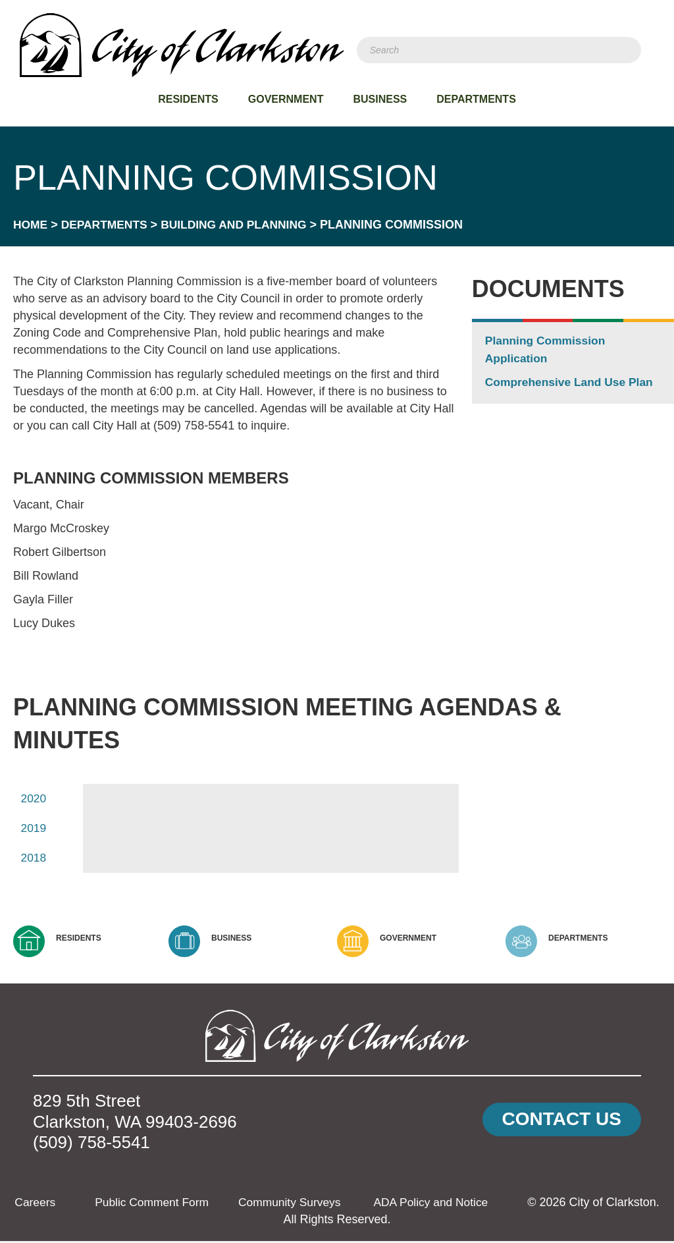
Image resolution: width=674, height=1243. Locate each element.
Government (286, 99)
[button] (561, 1121)
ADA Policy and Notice (463, 1204)
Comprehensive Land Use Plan (572, 382)
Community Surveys (319, 1204)
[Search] (499, 50)
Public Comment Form (177, 1204)
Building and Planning (240, 224)
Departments (476, 99)
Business (380, 99)
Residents (188, 99)
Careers (58, 1204)
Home (31, 224)
